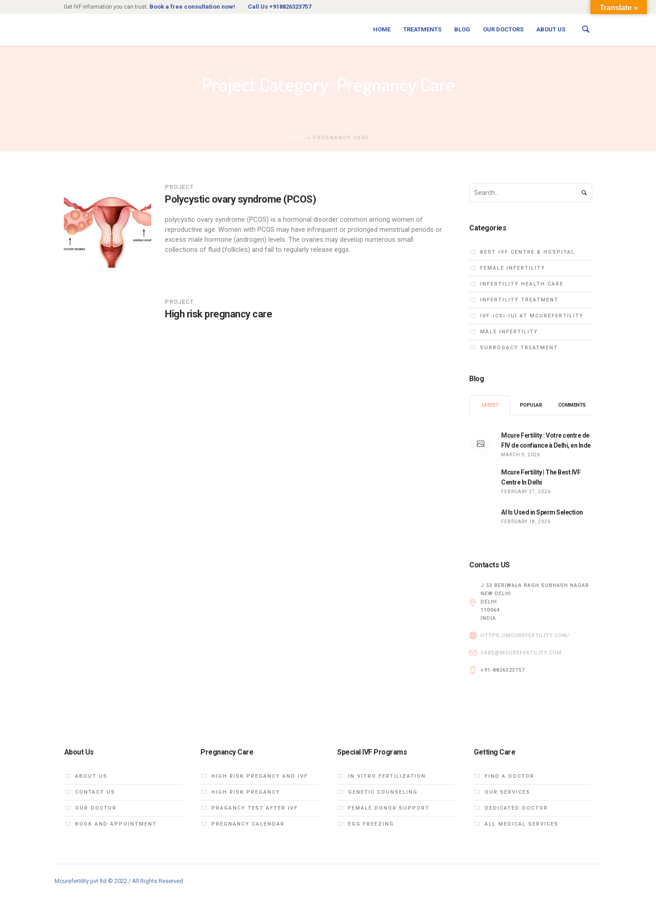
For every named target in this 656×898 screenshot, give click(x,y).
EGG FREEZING (371, 824)
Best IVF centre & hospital (527, 252)
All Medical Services (522, 824)
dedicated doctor (516, 808)
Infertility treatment (519, 300)
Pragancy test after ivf (254, 808)
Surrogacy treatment (519, 348)
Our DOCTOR (96, 808)
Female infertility (512, 268)
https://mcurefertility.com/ (525, 635)
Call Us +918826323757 (279, 6)
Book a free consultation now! (192, 6)
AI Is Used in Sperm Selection (542, 512)
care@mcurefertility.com (521, 653)
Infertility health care (522, 284)
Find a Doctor (509, 776)
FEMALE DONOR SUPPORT (389, 808)
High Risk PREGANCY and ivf (259, 776)
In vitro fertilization (387, 776)
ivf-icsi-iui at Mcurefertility (532, 316)
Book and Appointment (116, 824)
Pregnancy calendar (248, 824)
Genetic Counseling (383, 792)
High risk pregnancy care (218, 314)
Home (296, 138)
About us (91, 776)
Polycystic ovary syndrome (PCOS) (240, 199)
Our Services (507, 792)
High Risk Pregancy (245, 792)
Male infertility (509, 332)
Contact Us (95, 792)
